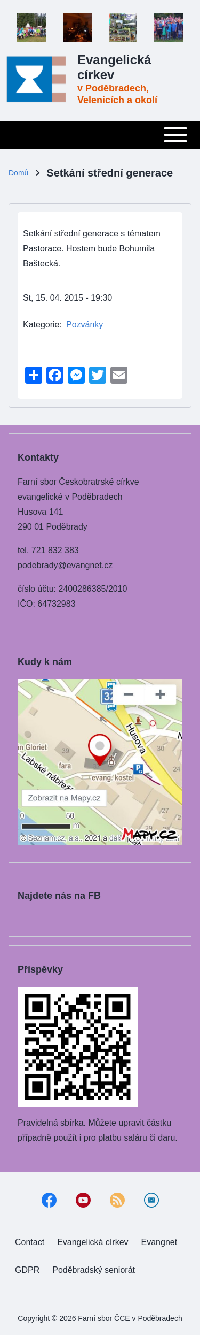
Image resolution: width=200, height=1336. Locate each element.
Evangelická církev (114, 67)
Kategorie (41, 324)
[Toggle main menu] (100, 135)
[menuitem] (30, 1242)
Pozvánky (84, 324)
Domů (18, 173)
